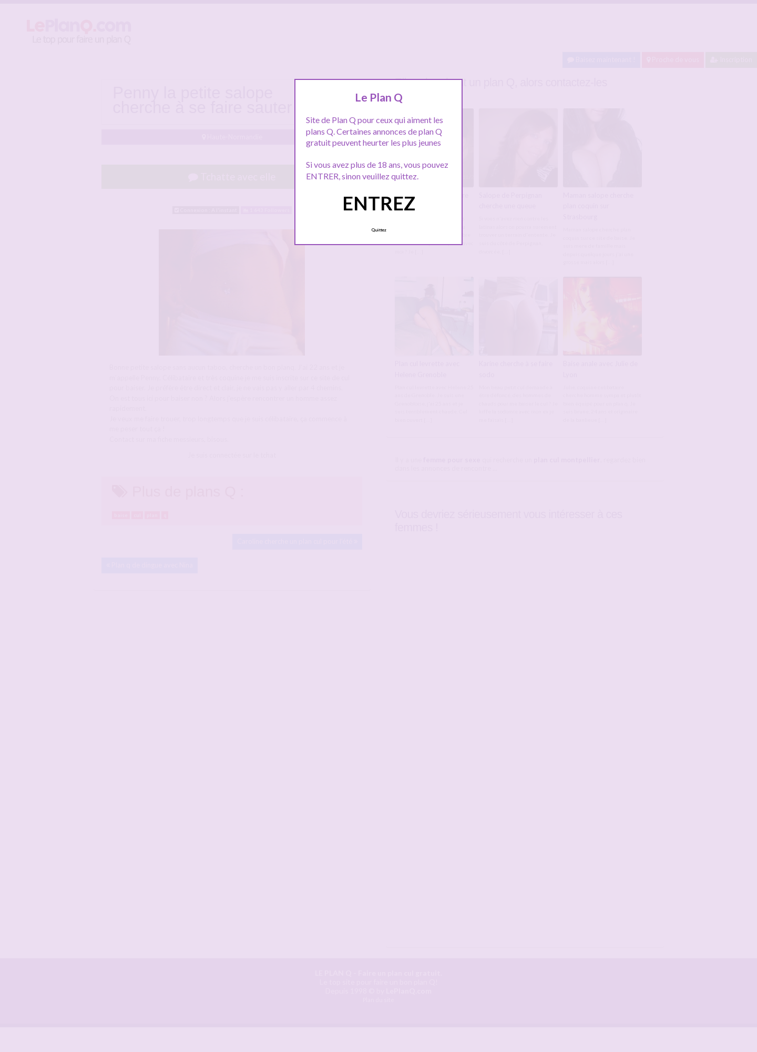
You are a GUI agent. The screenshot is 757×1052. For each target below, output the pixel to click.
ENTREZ (378, 203)
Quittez (378, 229)
